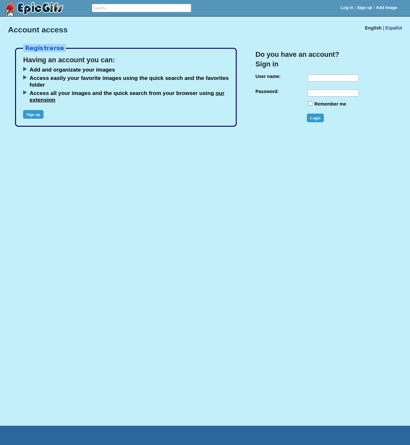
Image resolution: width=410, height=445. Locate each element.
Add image (386, 7)
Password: (267, 91)
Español (393, 27)
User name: (268, 76)
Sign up (365, 7)
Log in (347, 7)
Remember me (327, 104)
